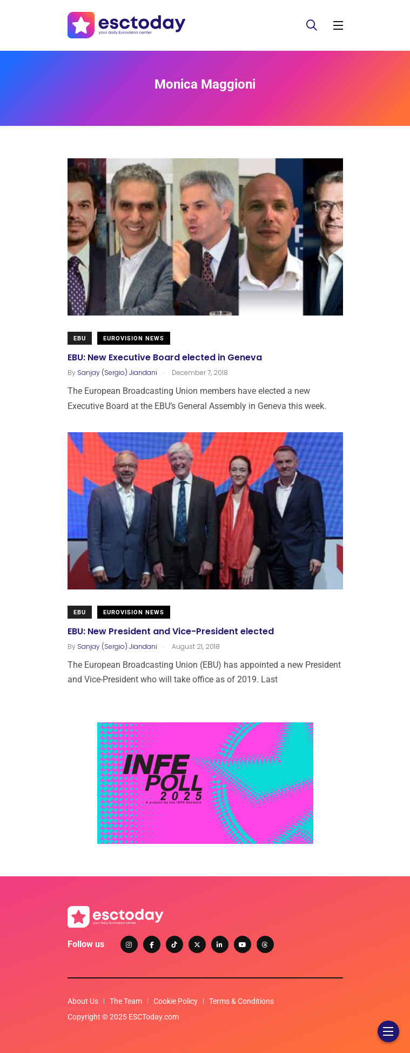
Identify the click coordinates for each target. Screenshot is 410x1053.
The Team (126, 1001)
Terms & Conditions (241, 1001)
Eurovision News (133, 338)
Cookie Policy (175, 1001)
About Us (83, 1001)
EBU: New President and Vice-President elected (171, 631)
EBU (79, 338)
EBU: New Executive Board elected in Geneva (165, 357)
